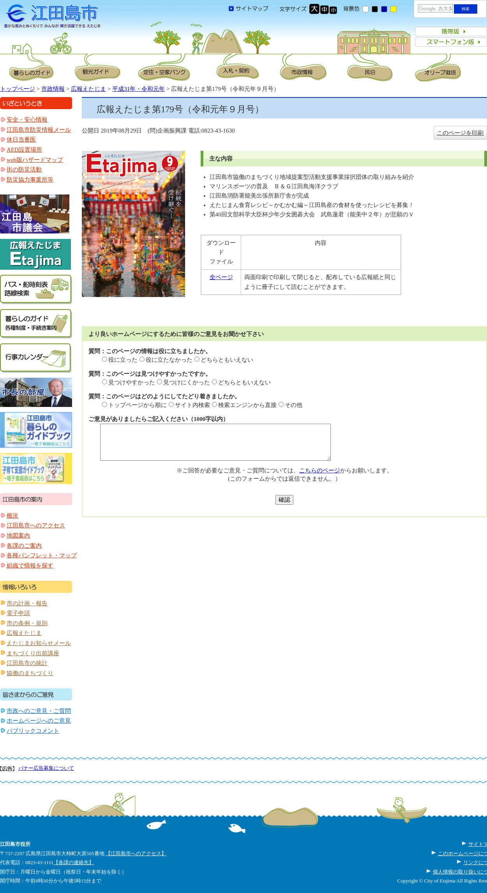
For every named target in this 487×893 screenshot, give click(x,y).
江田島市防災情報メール (39, 130)
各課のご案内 (24, 546)
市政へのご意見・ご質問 (39, 711)
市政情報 (53, 89)
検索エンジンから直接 (247, 405)
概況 (12, 516)
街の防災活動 (24, 169)
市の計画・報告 (27, 603)
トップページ (17, 89)
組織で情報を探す (30, 565)
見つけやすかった (131, 382)
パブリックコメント (33, 731)
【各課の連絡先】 (73, 862)
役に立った (123, 360)
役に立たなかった (169, 360)
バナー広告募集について (46, 768)
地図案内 (18, 535)
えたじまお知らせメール (39, 643)
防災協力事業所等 (30, 180)
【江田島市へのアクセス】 (136, 853)
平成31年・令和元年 (138, 89)
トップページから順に (137, 405)
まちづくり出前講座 (33, 653)
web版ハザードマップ (35, 160)
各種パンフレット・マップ (42, 555)
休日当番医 (21, 139)
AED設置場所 (24, 150)
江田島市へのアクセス (36, 525)
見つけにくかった (186, 382)
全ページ (221, 277)
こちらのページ (319, 470)
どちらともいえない (227, 360)
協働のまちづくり (30, 673)
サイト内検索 (192, 405)
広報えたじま (88, 89)
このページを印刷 (460, 133)
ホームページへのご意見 (39, 721)
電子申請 (18, 613)
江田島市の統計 (27, 663)
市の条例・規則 (27, 623)
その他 (293, 405)
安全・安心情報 (27, 120)
